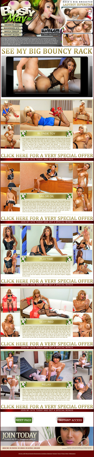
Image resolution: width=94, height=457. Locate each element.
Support (55, 453)
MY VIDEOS (21, 448)
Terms (59, 453)
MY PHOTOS (13, 448)
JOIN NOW (37, 448)
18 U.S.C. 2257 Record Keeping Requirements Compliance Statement (35, 453)
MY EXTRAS (29, 448)
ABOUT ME (5, 448)
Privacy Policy (65, 453)
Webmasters (72, 453)
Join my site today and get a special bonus (47, 159)
